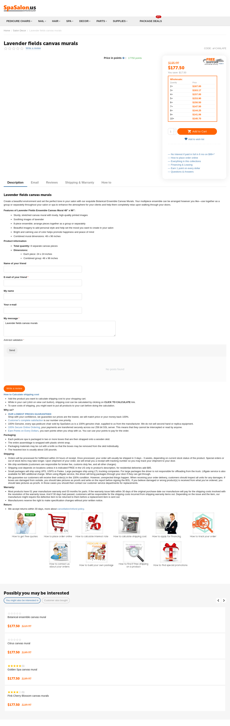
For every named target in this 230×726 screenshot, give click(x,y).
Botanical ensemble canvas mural (27, 617)
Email (35, 182)
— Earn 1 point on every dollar (184, 168)
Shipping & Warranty (79, 182)
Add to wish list (194, 139)
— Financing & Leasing (180, 164)
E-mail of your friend (15, 277)
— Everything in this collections (184, 161)
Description (15, 182)
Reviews (52, 182)
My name (9, 290)
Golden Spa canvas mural (22, 669)
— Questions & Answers (181, 171)
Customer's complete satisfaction (25, 420)
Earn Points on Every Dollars (23, 430)
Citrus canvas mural (19, 643)
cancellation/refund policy (70, 508)
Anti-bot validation (13, 340)
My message (11, 318)
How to (106, 182)
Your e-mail (10, 304)
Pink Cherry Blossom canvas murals (28, 695)
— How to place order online (183, 157)
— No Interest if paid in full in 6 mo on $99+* (191, 154)
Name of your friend (15, 263)
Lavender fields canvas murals (60, 328)
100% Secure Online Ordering (24, 427)
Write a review (33, 48)
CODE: (208, 48)
